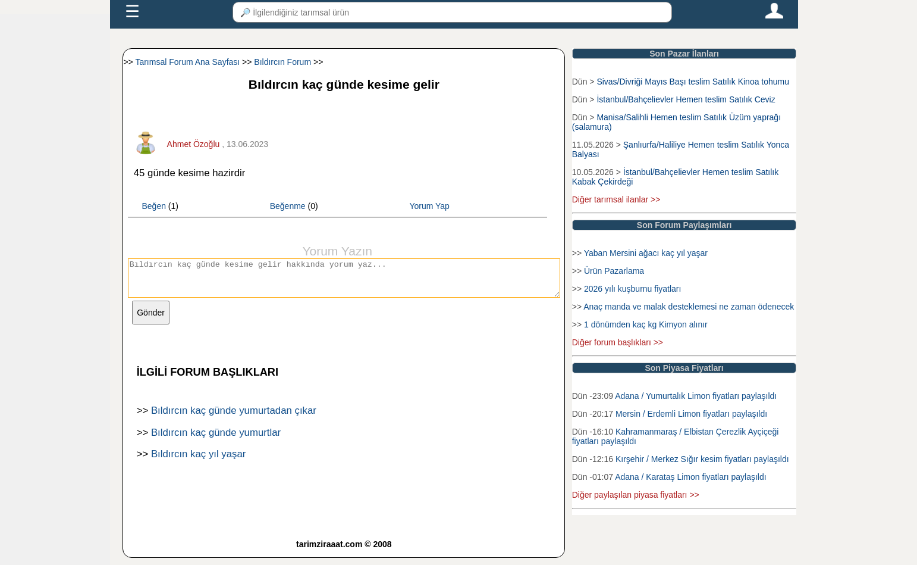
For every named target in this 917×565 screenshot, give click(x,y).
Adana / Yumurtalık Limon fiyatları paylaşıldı (696, 396)
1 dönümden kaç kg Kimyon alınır (646, 324)
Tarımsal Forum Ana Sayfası (187, 62)
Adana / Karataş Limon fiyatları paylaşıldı (690, 477)
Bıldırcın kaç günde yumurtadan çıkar (233, 417)
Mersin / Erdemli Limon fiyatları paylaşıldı (691, 414)
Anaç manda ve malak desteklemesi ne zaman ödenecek (688, 306)
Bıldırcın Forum (282, 62)
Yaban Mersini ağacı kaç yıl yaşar (646, 253)
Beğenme (288, 206)
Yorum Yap (429, 206)
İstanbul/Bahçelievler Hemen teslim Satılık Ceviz (685, 99)
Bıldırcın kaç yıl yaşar (198, 461)
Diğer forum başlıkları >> (617, 342)
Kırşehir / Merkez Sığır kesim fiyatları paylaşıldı (702, 459)
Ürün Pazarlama (614, 271)
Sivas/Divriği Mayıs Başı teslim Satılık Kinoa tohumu (692, 81)
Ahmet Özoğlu (193, 144)
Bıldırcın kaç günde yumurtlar (216, 439)
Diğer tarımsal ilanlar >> (616, 199)
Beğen (153, 206)
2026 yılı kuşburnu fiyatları (632, 289)
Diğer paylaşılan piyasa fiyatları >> (635, 495)
